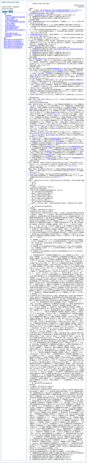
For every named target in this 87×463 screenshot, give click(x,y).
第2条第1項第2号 (37, 58)
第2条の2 (75, 148)
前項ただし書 (36, 135)
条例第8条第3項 (39, 47)
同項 (70, 110)
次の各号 (37, 76)
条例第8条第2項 (37, 21)
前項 (31, 89)
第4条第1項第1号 (56, 138)
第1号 (47, 135)
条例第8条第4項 (77, 157)
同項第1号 (54, 112)
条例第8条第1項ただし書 (42, 15)
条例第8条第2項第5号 (36, 34)
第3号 (53, 135)
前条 (39, 99)
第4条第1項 (34, 141)
